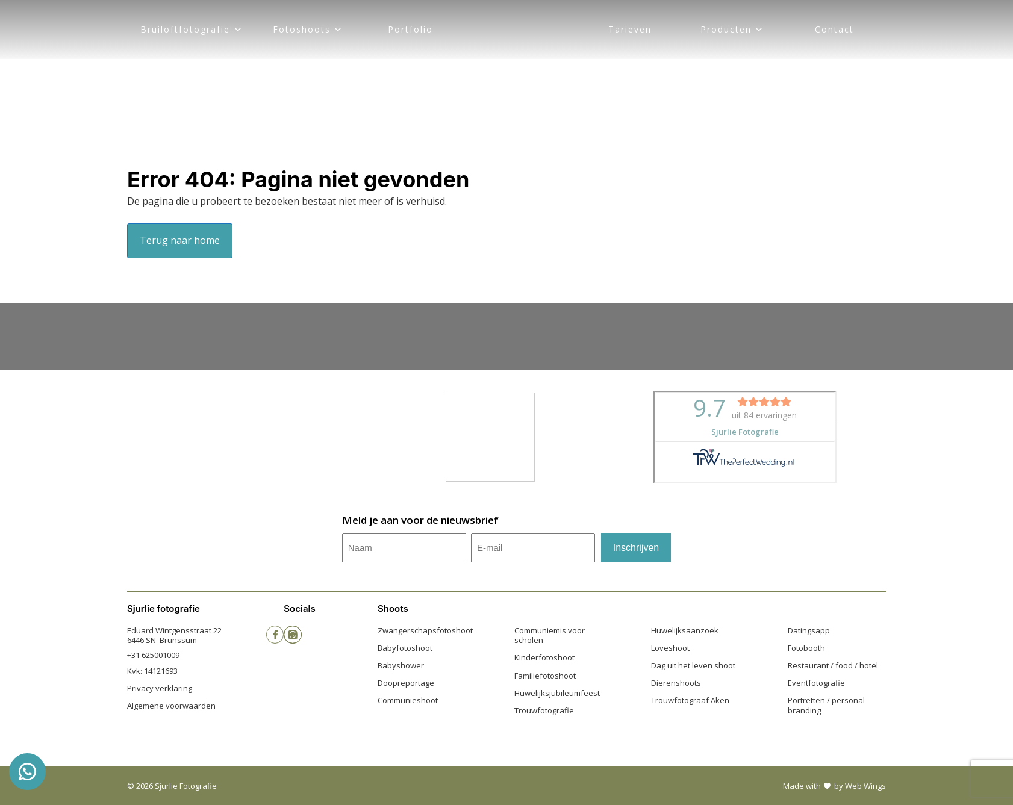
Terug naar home (180, 240)
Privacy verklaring (159, 688)
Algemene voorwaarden (171, 705)
